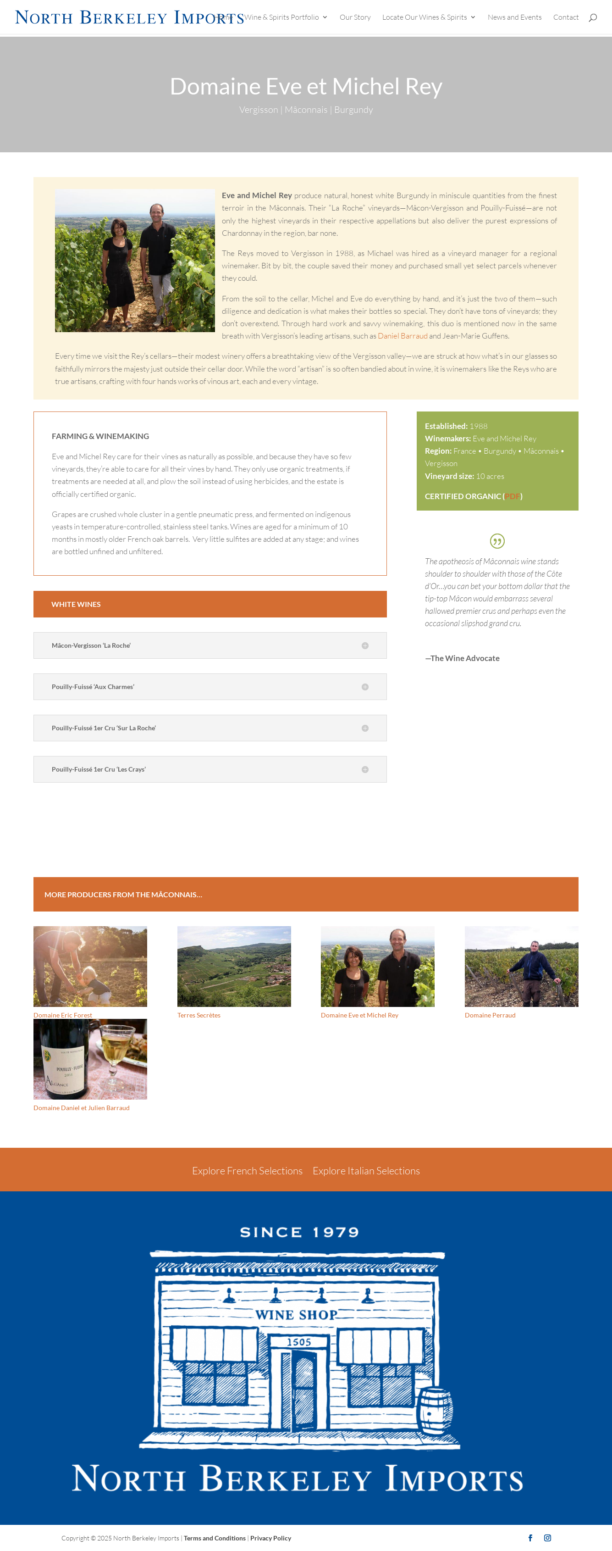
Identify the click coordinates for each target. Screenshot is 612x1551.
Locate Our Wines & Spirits (424, 18)
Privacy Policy (270, 1538)
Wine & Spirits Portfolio (281, 18)
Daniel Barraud (403, 335)
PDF (512, 496)
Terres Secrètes (199, 1015)
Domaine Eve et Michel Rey (359, 1015)
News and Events (515, 18)
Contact (566, 18)
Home (223, 18)
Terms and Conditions (215, 1538)
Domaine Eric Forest (62, 1015)
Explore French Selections (247, 1170)
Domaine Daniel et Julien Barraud (81, 1108)
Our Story (355, 18)
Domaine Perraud (490, 1015)
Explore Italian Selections (366, 1170)
